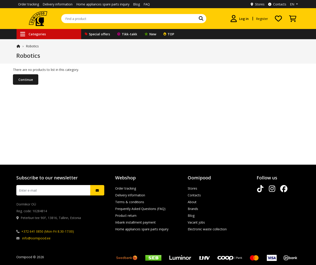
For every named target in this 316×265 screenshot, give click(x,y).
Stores (258, 4)
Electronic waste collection (207, 229)
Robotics (32, 46)
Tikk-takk (127, 34)
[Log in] (239, 18)
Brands (193, 209)
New (150, 34)
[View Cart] (293, 18)
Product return (125, 215)
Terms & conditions (129, 202)
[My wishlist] (278, 18)
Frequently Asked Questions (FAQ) (140, 209)
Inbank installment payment (135, 222)
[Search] (201, 18)
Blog (136, 4)
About (192, 202)
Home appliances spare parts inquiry (102, 4)
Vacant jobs (196, 222)
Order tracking (28, 4)
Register (262, 19)
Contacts (277, 4)
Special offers (97, 34)
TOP (168, 34)
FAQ (146, 4)
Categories (33, 34)
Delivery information (58, 4)
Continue (25, 79)
